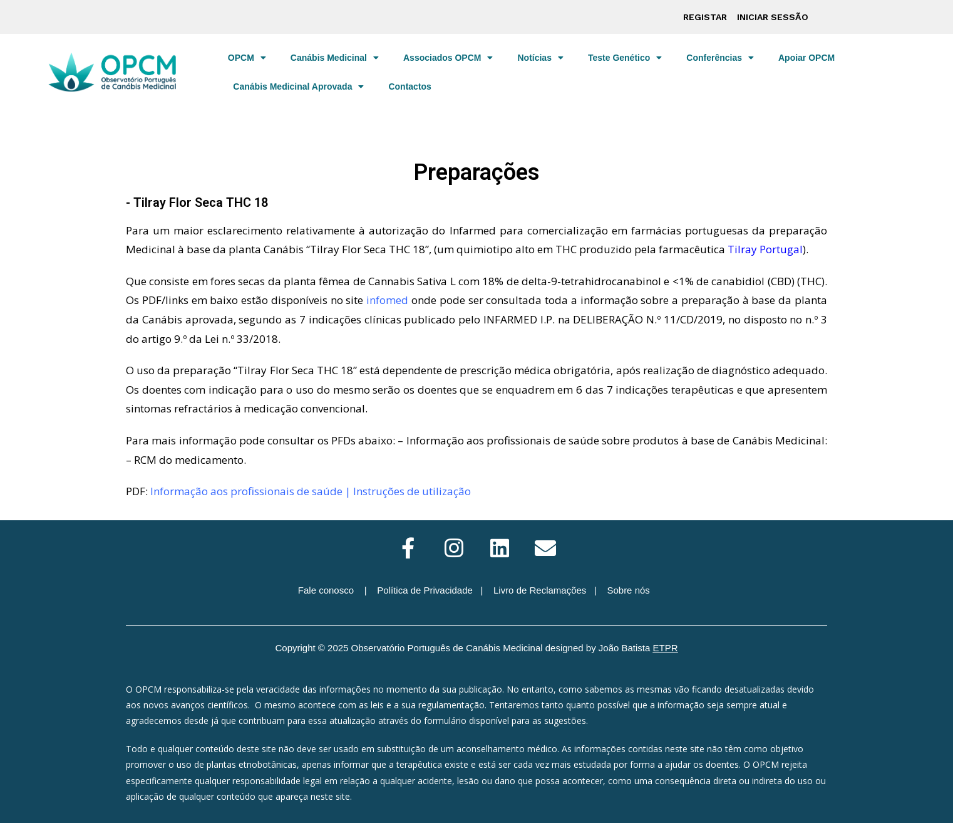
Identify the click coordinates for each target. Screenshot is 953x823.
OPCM (247, 57)
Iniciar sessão (772, 17)
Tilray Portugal (765, 249)
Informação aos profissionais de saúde (246, 491)
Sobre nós (628, 590)
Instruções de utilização (412, 491)
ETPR (665, 647)
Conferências (720, 57)
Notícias (540, 57)
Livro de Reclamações (539, 590)
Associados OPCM (448, 57)
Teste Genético (625, 57)
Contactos (409, 86)
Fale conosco (326, 590)
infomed (387, 300)
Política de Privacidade (425, 590)
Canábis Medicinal (335, 57)
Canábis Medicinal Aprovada (298, 86)
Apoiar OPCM (806, 58)
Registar (705, 17)
